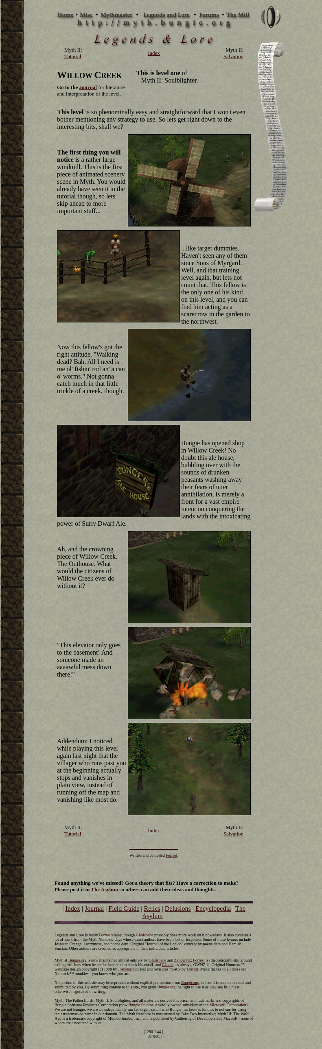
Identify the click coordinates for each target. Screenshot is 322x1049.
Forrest (171, 855)
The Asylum (104, 889)
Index (72, 908)
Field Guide (123, 908)
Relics (152, 908)
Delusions (178, 908)
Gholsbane (144, 935)
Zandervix (182, 960)
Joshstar (124, 969)
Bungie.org (77, 960)
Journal (94, 908)
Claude (167, 964)
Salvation (233, 56)
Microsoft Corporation (228, 1005)
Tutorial (72, 56)
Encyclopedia (213, 908)
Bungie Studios (140, 1005)
